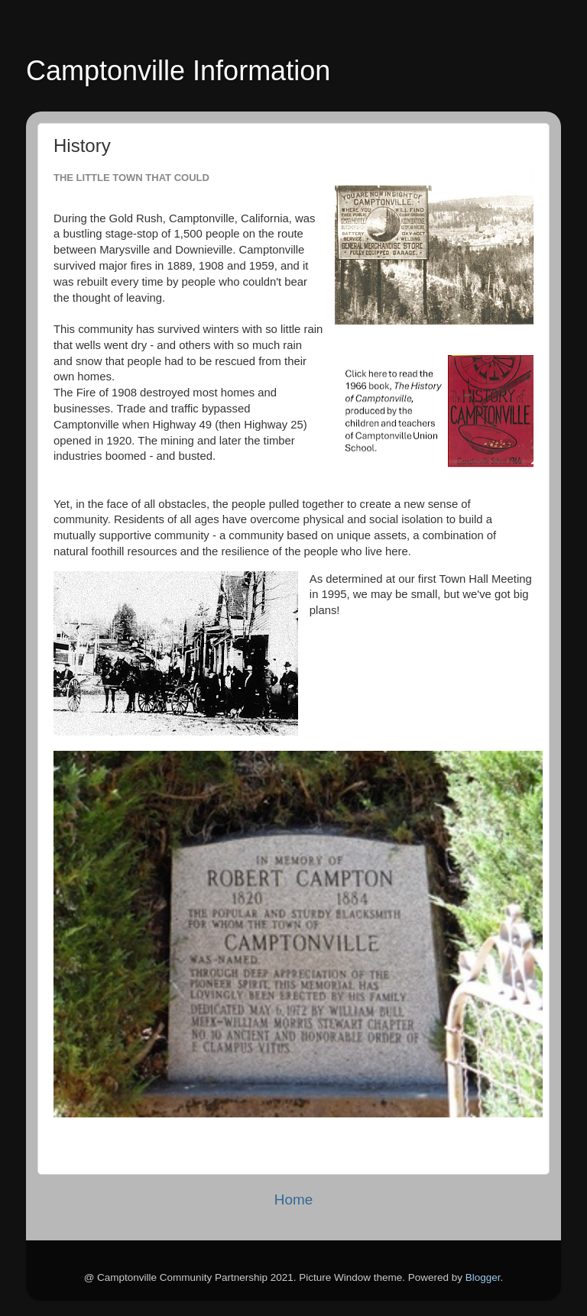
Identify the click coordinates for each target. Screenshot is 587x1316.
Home (293, 1200)
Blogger (483, 1277)
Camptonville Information (178, 70)
